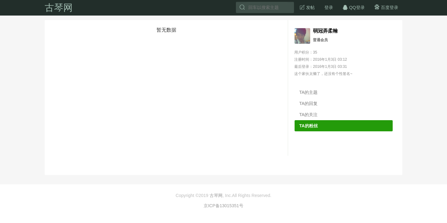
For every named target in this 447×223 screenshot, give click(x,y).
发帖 (307, 7)
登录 (328, 7)
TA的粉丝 (308, 125)
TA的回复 (308, 103)
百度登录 (386, 7)
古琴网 (59, 7)
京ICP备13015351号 (223, 205)
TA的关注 (308, 114)
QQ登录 (353, 7)
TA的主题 (308, 92)
